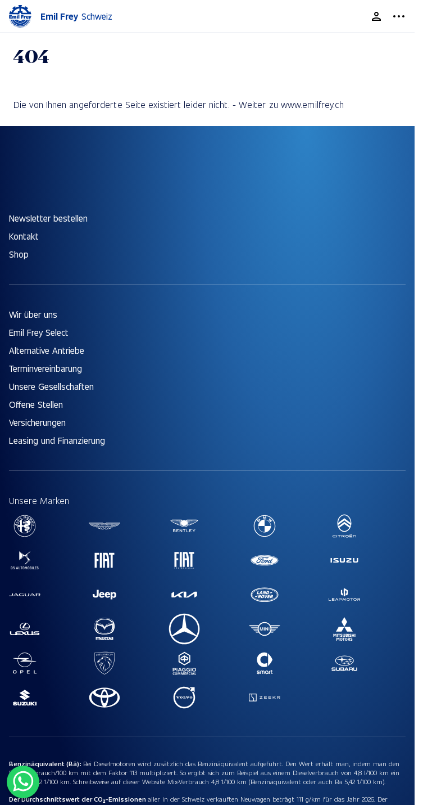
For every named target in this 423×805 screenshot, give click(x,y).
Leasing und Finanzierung (57, 440)
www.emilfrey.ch (312, 104)
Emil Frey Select (39, 332)
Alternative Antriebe (46, 350)
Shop (19, 254)
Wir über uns (33, 314)
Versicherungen (37, 422)
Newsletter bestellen (48, 218)
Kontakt (24, 236)
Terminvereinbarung (45, 368)
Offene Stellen (36, 404)
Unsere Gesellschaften (51, 386)
